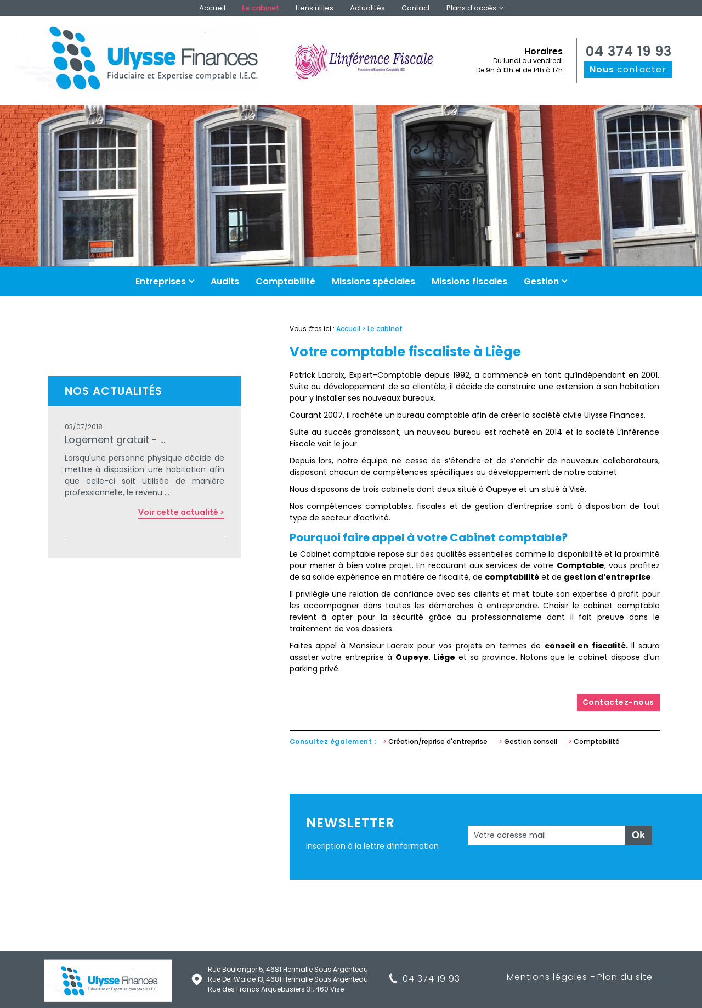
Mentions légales (547, 977)
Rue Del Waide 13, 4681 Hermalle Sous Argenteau (288, 979)
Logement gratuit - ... (115, 439)
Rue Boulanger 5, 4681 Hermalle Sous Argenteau (288, 969)
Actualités (367, 8)
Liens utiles (314, 8)
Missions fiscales (469, 281)
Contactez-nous (618, 702)
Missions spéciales (373, 281)
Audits (225, 281)
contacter (628, 69)
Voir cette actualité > (181, 512)
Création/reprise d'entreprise (438, 741)
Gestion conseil (530, 741)
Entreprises (160, 281)
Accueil (212, 8)
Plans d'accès (471, 8)
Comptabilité (285, 281)
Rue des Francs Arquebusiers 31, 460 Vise (276, 989)
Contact (415, 8)
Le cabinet (260, 8)
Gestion (541, 281)
